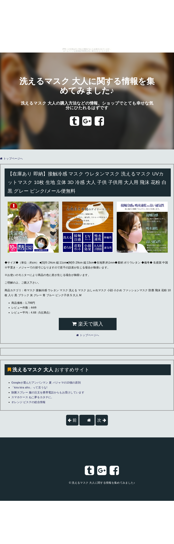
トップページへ (11, 158)
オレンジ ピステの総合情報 (28, 402)
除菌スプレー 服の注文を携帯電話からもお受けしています (47, 392)
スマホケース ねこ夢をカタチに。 (32, 397)
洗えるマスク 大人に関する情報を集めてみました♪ (103, 482)
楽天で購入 (87, 324)
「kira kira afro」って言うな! (29, 387)
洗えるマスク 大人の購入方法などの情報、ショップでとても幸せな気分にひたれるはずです (87, 105)
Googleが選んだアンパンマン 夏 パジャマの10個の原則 (46, 382)
